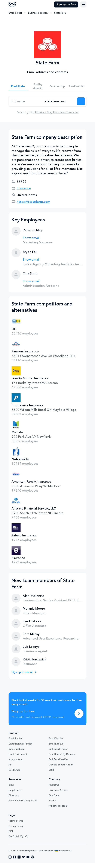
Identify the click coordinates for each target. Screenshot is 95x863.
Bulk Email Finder (58, 748)
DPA (11, 831)
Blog (11, 784)
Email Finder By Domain (62, 754)
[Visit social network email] (10, 857)
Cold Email (14, 769)
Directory (14, 795)
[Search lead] (81, 101)
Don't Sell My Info (18, 836)
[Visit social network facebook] (14, 857)
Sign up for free (66, 4)
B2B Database (16, 748)
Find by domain (37, 86)
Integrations (15, 759)
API (10, 764)
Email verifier (77, 86)
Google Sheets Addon (61, 764)
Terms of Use (16, 820)
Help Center (15, 790)
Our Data (54, 795)
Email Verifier (56, 738)
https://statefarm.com (33, 201)
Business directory (38, 12)
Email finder (18, 86)
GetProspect (12, 4)
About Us (54, 784)
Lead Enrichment (18, 754)
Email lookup (57, 86)
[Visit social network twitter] (23, 857)
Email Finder (15, 12)
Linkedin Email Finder (20, 743)
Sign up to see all (22, 672)
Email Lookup (56, 743)
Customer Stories (58, 790)
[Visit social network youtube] (28, 857)
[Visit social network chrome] (32, 857)
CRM (51, 769)
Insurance (24, 188)
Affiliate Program (58, 805)
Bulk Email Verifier (58, 759)
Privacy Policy (16, 825)
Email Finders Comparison (23, 800)
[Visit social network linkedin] (19, 857)
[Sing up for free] (78, 713)
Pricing (52, 800)
